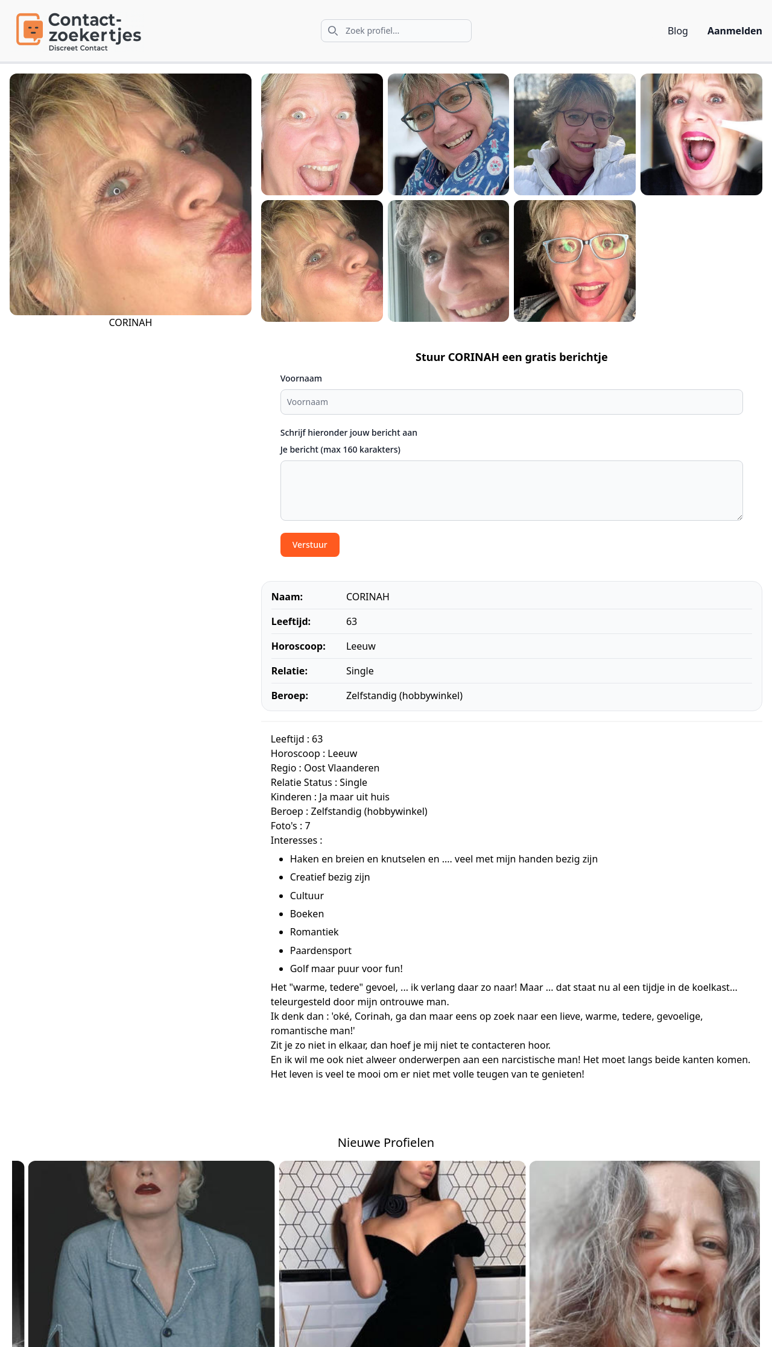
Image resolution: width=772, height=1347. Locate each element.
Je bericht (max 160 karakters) (340, 449)
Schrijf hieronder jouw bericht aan (348, 432)
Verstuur (310, 544)
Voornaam (301, 378)
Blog (678, 30)
